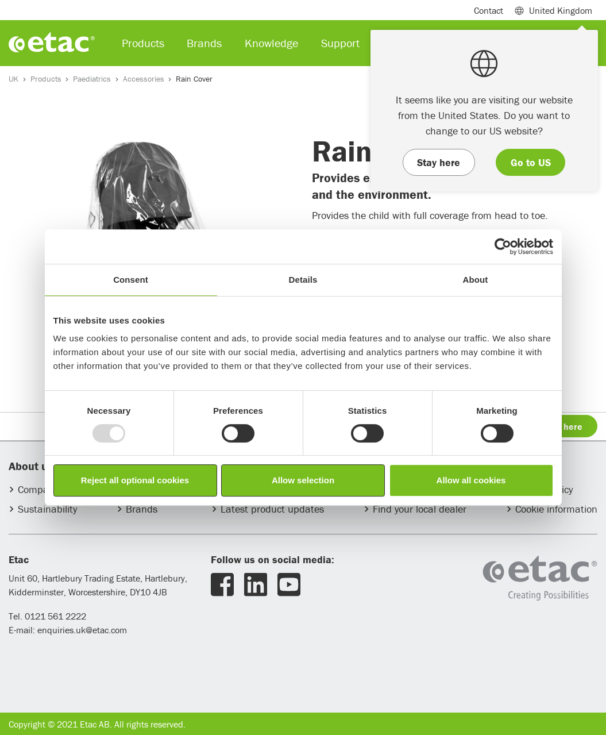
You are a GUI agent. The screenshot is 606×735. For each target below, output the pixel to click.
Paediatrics (92, 79)
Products (45, 79)
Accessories (143, 79)
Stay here (438, 162)
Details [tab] (303, 279)
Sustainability (47, 508)
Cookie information (556, 508)
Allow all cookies (471, 480)
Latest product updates (272, 508)
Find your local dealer (419, 508)
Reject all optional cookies (135, 480)
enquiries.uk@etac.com (82, 630)
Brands (141, 508)
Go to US (531, 162)
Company (38, 489)
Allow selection (303, 480)
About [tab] (475, 279)
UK (13, 79)
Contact (488, 10)
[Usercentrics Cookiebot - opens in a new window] (503, 246)
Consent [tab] (130, 279)
